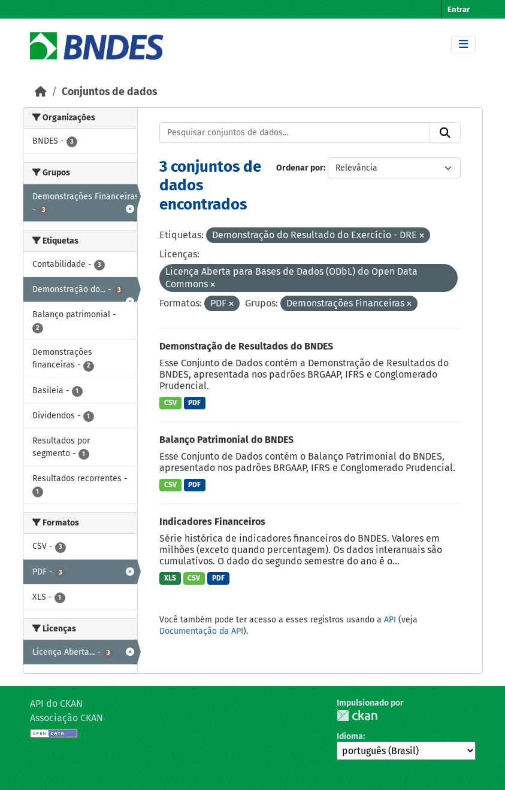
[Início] (41, 92)
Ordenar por (299, 168)
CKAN (357, 715)
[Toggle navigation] (463, 44)
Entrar (458, 9)
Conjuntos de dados (109, 92)
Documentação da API (201, 631)
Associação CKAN (66, 718)
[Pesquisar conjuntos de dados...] (294, 133)
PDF (194, 403)
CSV (170, 403)
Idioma (350, 736)
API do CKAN (56, 703)
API (390, 620)
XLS (170, 578)
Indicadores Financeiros (212, 521)
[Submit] (445, 133)
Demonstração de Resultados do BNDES (246, 346)
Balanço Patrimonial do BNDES (226, 439)
